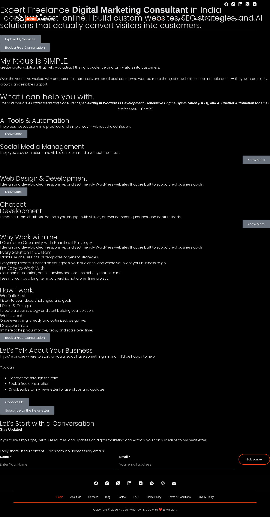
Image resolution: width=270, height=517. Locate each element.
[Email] (174, 483)
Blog (222, 19)
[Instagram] (233, 4)
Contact (239, 19)
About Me (178, 19)
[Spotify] (152, 483)
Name (5, 457)
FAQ (136, 497)
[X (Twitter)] (247, 4)
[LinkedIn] (240, 4)
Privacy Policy (206, 497)
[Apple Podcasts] (163, 483)
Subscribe (254, 459)
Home (158, 19)
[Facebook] (226, 4)
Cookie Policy (153, 497)
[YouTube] (254, 4)
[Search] (255, 19)
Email (124, 457)
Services (203, 19)
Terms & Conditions (179, 497)
